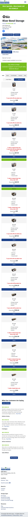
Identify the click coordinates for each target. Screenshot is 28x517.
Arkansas (3, 480)
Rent (14, 156)
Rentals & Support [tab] (7, 52)
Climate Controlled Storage (7, 500)
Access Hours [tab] (5, 54)
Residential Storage (5, 497)
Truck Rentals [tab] (13, 75)
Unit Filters (8, 79)
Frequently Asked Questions (7, 507)
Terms (21, 515)
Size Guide (19, 79)
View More (5, 47)
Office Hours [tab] (16, 52)
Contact (2, 490)
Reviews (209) (9, 23)
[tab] (3, 75)
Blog (2, 506)
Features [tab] (20, 75)
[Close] (26, 7)
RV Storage (3, 495)
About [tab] (7, 75)
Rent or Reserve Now (8, 34)
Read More (18, 413)
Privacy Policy (16, 515)
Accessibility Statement (6, 515)
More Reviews (14, 457)
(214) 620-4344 (5, 28)
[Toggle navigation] (25, 2)
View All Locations (5, 482)
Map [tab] (25, 75)
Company (3, 488)
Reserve (14, 159)
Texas (7, 480)
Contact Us (17, 34)
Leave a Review (6, 403)
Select (14, 104)
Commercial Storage (5, 498)
